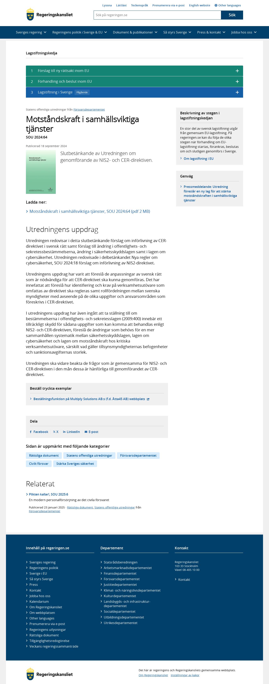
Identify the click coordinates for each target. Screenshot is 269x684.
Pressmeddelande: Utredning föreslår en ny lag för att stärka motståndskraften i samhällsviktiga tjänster (210, 193)
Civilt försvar (38, 463)
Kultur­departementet (120, 596)
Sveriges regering (42, 562)
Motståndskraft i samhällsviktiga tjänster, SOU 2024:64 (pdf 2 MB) (89, 211)
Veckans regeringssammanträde (53, 646)
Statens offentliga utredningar (89, 455)
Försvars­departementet (122, 579)
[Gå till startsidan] (49, 14)
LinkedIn (73, 432)
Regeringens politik (43, 568)
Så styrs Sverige (41, 579)
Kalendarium (39, 601)
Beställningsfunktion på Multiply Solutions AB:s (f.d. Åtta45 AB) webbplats (91, 399)
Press (33, 584)
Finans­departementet (120, 573)
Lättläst (121, 5)
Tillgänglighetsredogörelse (49, 641)
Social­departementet (119, 611)
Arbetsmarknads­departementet (128, 568)
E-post (93, 432)
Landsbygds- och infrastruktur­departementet (127, 603)
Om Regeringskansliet (45, 607)
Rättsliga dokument (44, 455)
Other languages (228, 5)
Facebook (40, 432)
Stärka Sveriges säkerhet (75, 463)
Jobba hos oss (39, 596)
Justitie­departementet (120, 584)
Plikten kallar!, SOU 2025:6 (48, 494)
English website (199, 5)
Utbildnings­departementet (124, 617)
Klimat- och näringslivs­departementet (132, 590)
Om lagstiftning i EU (199, 158)
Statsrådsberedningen (120, 562)
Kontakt (35, 590)
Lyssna (107, 5)
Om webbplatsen (42, 612)
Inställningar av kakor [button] (185, 675)
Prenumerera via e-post (168, 5)
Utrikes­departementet (120, 623)
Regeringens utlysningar (47, 629)
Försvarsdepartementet (89, 109)
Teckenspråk (139, 5)
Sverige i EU (38, 573)
